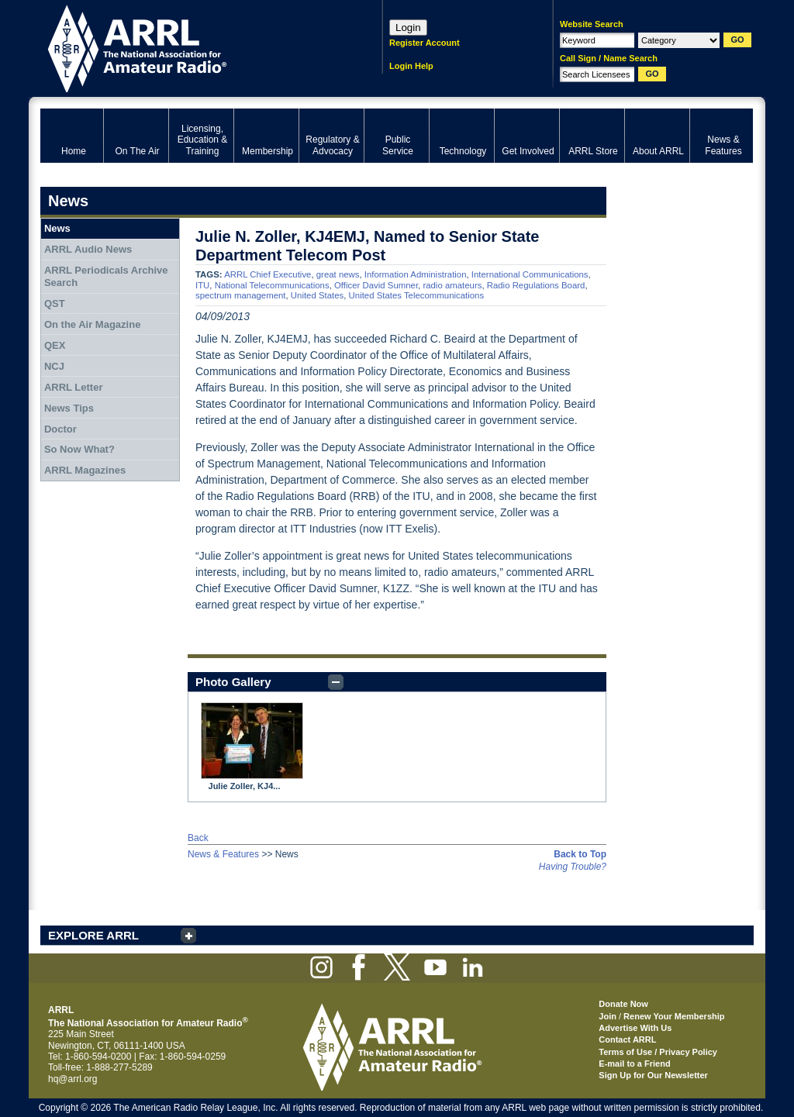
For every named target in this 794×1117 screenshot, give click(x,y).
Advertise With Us (635, 1028)
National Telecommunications (272, 285)
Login (408, 27)
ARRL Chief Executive (267, 274)
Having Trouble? (572, 866)
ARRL (191, 47)
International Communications (530, 274)
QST (54, 303)
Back (198, 838)
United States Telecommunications (417, 295)
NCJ (54, 366)
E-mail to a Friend (634, 1063)
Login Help (411, 66)
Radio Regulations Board (536, 285)
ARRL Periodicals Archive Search (106, 276)
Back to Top (580, 854)
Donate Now (623, 1003)
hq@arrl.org (73, 1079)
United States (317, 295)
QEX (54, 345)
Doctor (60, 429)
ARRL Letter (73, 387)
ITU (202, 285)
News (57, 228)
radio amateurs (452, 285)
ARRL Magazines (85, 470)
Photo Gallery (233, 681)
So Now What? (79, 449)
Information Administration (415, 274)
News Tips (69, 408)
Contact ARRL (627, 1039)
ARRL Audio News (88, 249)
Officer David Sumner (376, 285)
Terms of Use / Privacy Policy (658, 1052)
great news (338, 274)
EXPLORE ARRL (93, 935)
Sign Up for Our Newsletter (653, 1075)
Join (607, 1016)
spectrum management (240, 295)
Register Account (424, 42)
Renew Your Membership (673, 1016)
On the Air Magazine (92, 324)
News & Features (223, 854)
